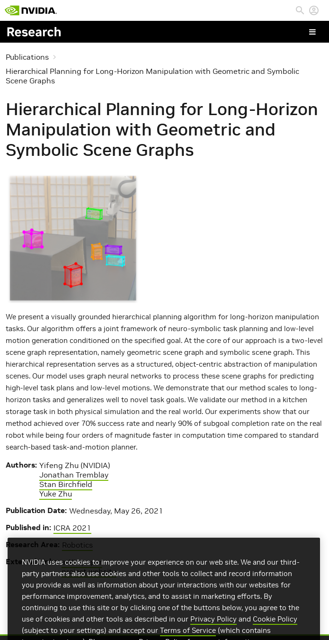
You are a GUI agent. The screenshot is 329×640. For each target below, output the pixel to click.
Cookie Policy (275, 625)
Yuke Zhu (55, 493)
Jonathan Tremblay (73, 474)
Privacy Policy (213, 625)
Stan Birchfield (65, 484)
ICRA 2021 (72, 527)
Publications (27, 57)
